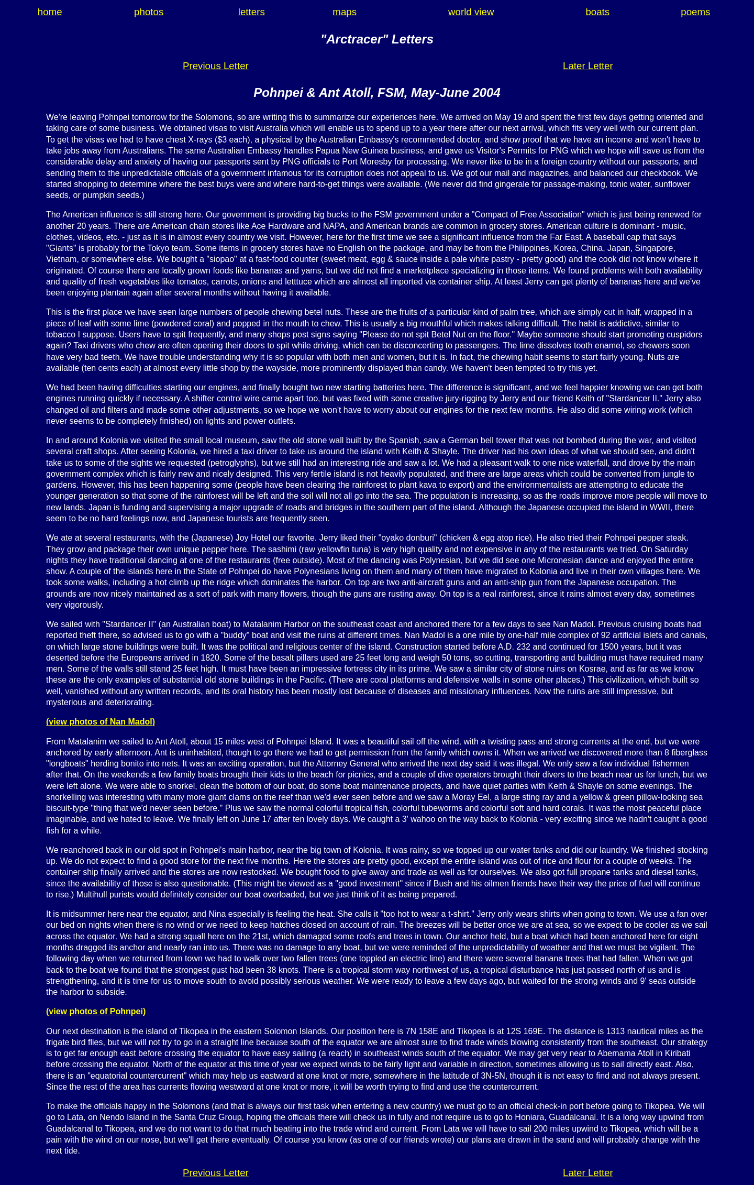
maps (344, 11)
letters (251, 11)
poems (695, 11)
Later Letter (588, 65)
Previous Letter (216, 65)
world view (471, 11)
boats (597, 11)
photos (148, 11)
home (50, 11)
